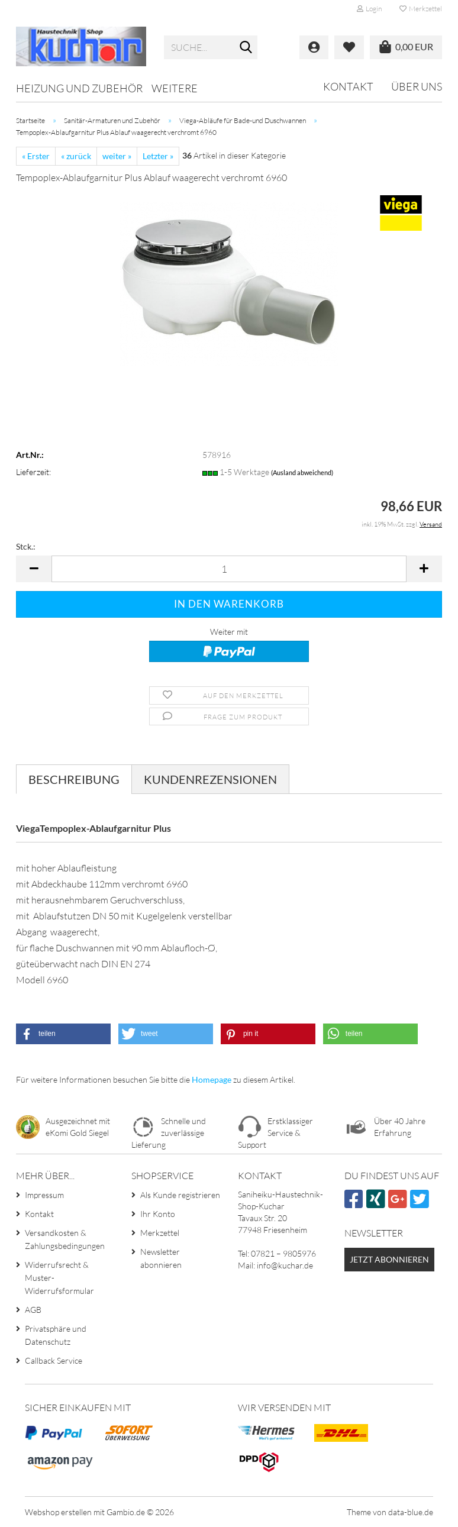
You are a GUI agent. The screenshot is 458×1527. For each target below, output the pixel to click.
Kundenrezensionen (210, 779)
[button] (33, 569)
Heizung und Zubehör (79, 88)
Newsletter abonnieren (161, 1258)
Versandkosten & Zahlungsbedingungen (65, 1239)
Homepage (211, 1079)
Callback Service (53, 1360)
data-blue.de (410, 1512)
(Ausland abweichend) (302, 472)
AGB (33, 1310)
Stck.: (26, 546)
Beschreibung (74, 779)
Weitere (174, 88)
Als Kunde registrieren (180, 1195)
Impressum (44, 1195)
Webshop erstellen (58, 1512)
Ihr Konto (157, 1214)
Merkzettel (420, 8)
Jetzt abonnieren (389, 1259)
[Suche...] (246, 48)
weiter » (116, 156)
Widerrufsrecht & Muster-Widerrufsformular (59, 1278)
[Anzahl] (229, 569)
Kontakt (348, 86)
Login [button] (369, 8)
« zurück (76, 156)
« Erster (36, 156)
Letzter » (158, 156)
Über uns (416, 86)
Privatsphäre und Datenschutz (55, 1335)
